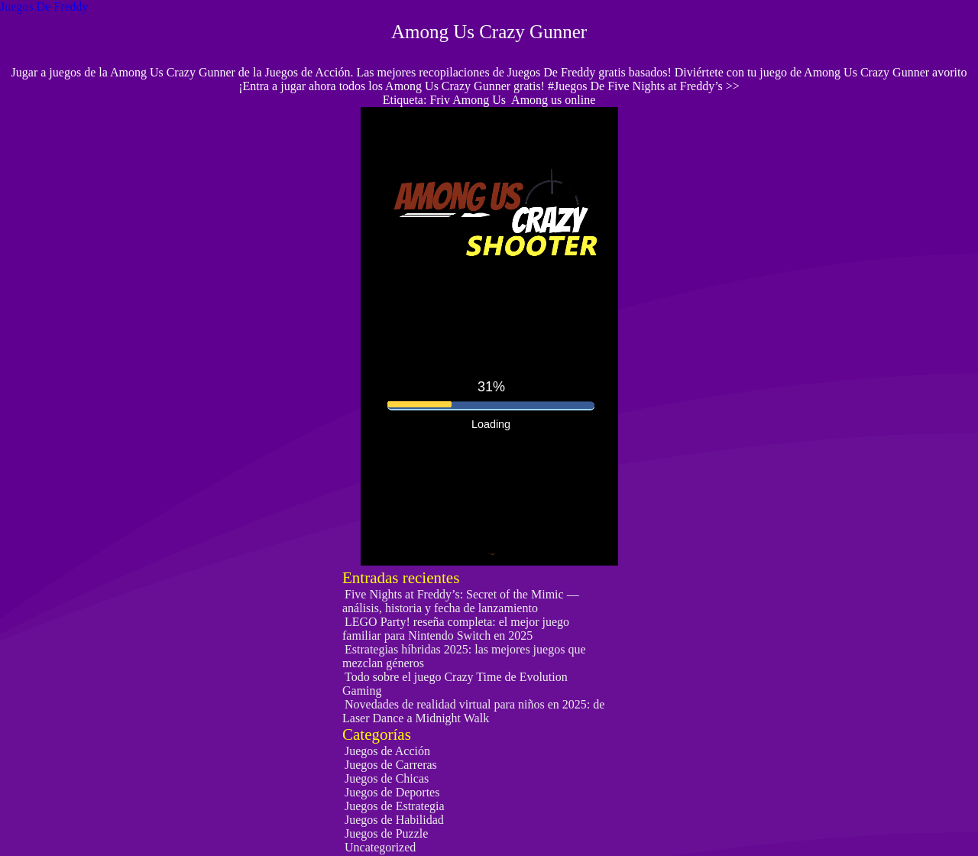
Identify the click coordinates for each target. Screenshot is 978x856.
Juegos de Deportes (392, 792)
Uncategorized (380, 847)
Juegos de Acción (387, 750)
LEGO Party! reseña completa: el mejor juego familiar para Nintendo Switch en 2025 (455, 628)
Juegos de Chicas (387, 778)
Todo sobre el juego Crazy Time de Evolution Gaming (455, 683)
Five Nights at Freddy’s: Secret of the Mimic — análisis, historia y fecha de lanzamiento (460, 601)
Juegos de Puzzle (386, 833)
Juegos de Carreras (391, 764)
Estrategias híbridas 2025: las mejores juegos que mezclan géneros (463, 656)
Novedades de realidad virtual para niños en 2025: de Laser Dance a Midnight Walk (473, 711)
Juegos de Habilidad (394, 819)
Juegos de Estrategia (395, 805)
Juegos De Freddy (44, 6)
